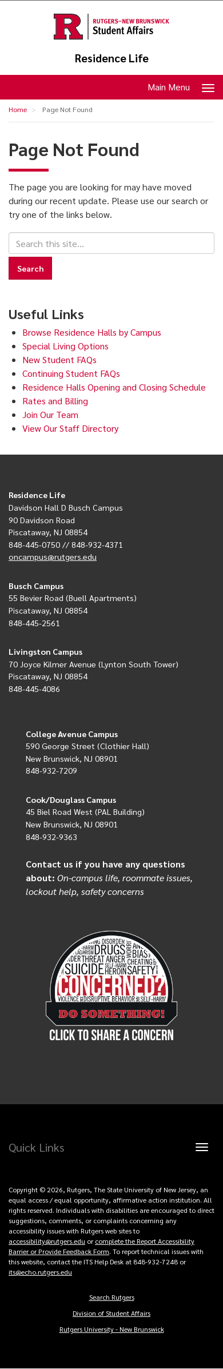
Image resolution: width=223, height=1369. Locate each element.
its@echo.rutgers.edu (40, 1271)
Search (30, 268)
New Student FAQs (59, 359)
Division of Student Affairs (111, 1313)
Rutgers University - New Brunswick (111, 1329)
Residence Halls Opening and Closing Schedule (114, 387)
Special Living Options (65, 346)
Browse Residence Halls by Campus (91, 332)
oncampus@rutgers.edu (53, 556)
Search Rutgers (111, 1297)
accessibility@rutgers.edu (47, 1240)
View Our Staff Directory (70, 428)
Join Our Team (50, 414)
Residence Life (112, 58)
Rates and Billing (55, 401)
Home (18, 109)
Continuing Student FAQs (71, 373)
